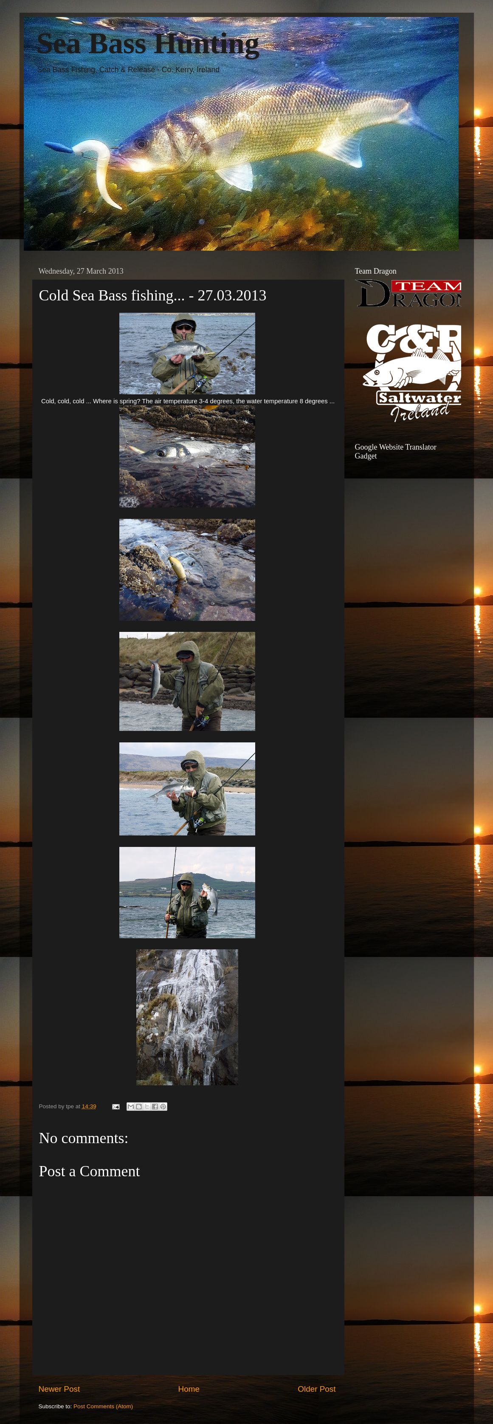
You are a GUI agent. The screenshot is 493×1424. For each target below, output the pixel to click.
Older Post (316, 1388)
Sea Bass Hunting (148, 43)
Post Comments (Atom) (103, 1406)
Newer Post (59, 1388)
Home (189, 1388)
